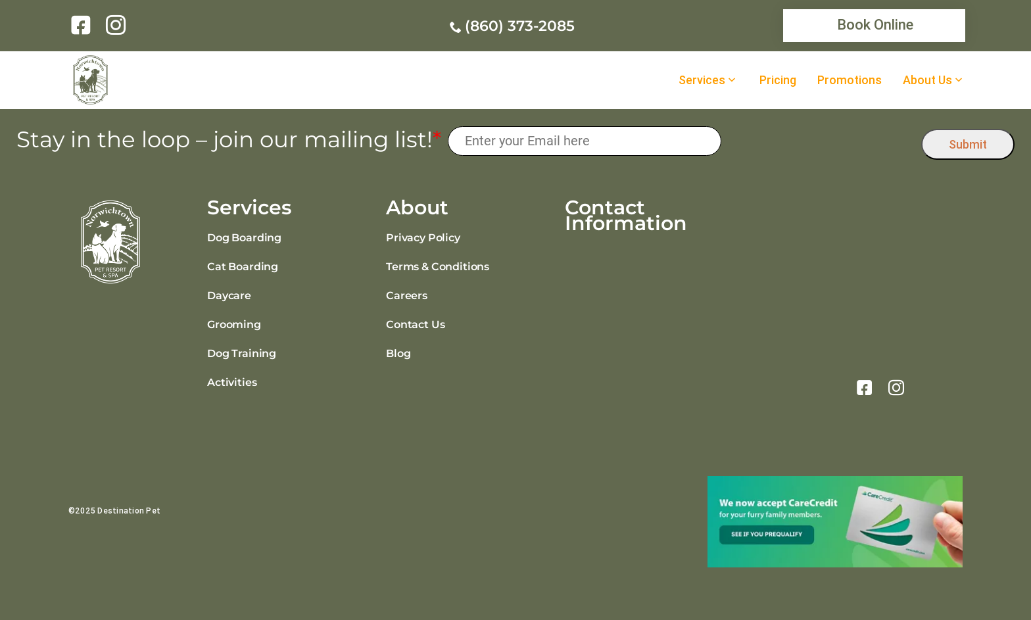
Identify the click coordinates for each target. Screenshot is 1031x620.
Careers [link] (406, 295)
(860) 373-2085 (520, 26)
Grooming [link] (234, 324)
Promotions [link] (849, 80)
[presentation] (822, 141)
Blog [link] (398, 353)
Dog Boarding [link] (244, 237)
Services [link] (702, 80)
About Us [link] (927, 80)
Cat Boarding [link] (242, 266)
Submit (968, 144)
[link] (83, 25)
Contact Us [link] (415, 324)
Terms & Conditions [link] (437, 266)
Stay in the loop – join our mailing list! (228, 140)
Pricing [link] (777, 80)
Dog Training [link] (241, 353)
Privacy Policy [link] (423, 237)
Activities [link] (231, 382)
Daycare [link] (229, 295)
